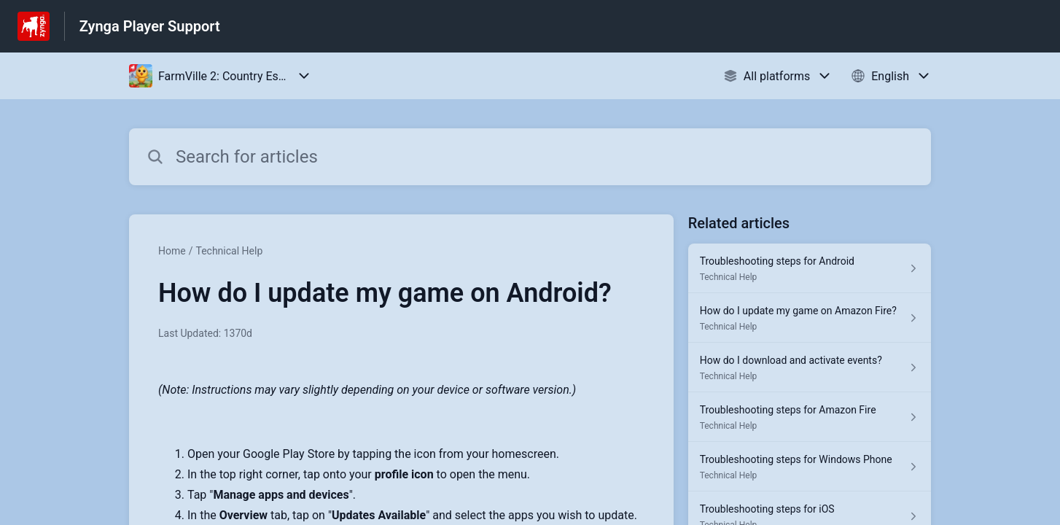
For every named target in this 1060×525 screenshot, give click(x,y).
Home (172, 251)
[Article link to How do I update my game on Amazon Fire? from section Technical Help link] (809, 318)
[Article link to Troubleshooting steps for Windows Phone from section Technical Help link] (809, 466)
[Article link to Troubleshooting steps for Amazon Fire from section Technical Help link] (809, 417)
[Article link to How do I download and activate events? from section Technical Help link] (809, 367)
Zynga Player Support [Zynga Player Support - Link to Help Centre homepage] (149, 26)
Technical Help (228, 251)
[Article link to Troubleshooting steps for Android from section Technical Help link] (809, 268)
